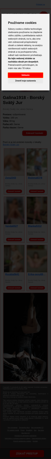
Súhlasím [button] (25, 75)
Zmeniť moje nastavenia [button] (25, 81)
